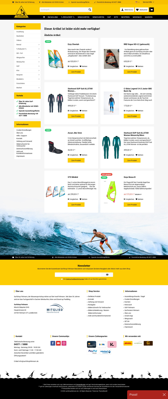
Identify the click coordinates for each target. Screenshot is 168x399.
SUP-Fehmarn (130, 307)
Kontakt (19, 138)
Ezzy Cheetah (73, 44)
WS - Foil (19, 53)
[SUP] (109, 17)
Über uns (19, 133)
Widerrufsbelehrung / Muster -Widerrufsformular (99, 311)
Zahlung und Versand (24, 141)
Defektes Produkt (94, 296)
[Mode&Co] (137, 17)
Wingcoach (129, 318)
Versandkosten (81, 384)
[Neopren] (125, 17)
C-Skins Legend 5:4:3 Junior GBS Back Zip (138, 90)
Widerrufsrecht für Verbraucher (23, 145)
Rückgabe (91, 305)
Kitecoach (128, 305)
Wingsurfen (20, 57)
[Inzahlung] (53, 17)
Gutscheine (20, 83)
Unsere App (129, 316)
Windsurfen (20, 62)
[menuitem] (147, 2)
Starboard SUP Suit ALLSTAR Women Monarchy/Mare (136, 134)
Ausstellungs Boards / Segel (135, 296)
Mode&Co (20, 79)
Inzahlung (20, 32)
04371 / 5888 (21, 344)
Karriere (127, 302)
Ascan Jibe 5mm (75, 133)
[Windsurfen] (98, 17)
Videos (18, 40)
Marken (19, 88)
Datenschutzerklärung (24, 149)
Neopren (19, 75)
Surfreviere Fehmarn (132, 310)
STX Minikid (73, 177)
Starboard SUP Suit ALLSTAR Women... (80, 90)
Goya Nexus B (129, 177)
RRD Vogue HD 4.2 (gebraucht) (137, 44)
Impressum (20, 156)
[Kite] (116, 17)
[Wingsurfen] (83, 17)
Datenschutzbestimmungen (75, 279)
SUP (17, 66)
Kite (17, 70)
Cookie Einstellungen (23, 130)
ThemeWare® (103, 391)
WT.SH (127, 321)
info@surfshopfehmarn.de (28, 361)
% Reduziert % (21, 49)
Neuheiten (20, 36)
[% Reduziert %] (68, 17)
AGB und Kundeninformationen (24, 152)
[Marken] (148, 17)
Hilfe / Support (21, 136)
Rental (18, 45)
